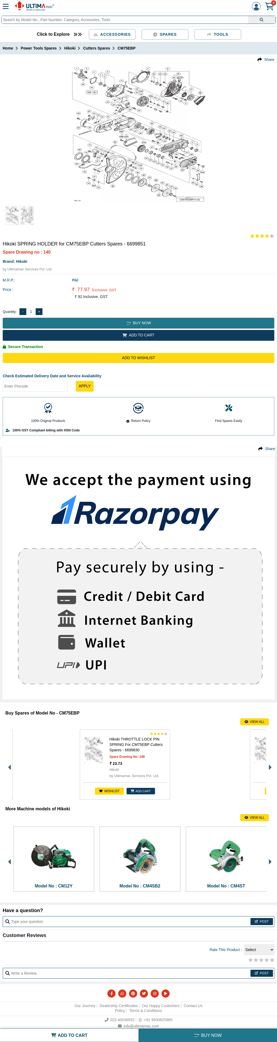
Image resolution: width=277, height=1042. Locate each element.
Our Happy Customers (160, 1006)
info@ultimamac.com (138, 1026)
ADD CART (71, 791)
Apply (85, 386)
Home (8, 48)
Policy (120, 1010)
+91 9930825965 (156, 1020)
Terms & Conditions (145, 1010)
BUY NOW (138, 323)
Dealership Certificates (119, 1006)
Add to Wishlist (138, 358)
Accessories (112, 34)
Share (269, 59)
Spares (165, 34)
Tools (217, 34)
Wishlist (40, 791)
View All (255, 722)
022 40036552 (120, 1020)
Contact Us (193, 1006)
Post (262, 921)
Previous (8, 764)
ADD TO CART (138, 335)
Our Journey (85, 1006)
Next (269, 764)
